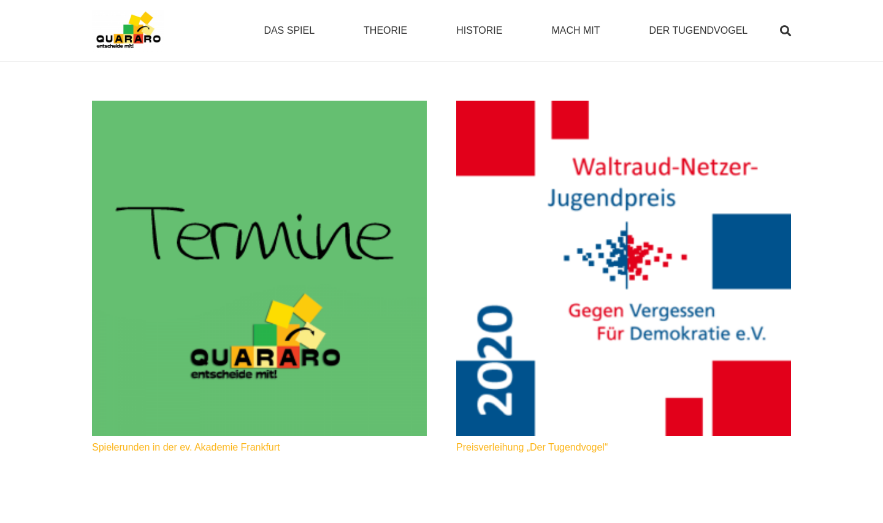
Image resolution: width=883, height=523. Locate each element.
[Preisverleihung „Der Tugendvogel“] (623, 268)
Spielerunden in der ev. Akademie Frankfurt (186, 447)
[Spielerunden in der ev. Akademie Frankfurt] (259, 268)
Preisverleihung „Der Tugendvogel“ (532, 447)
